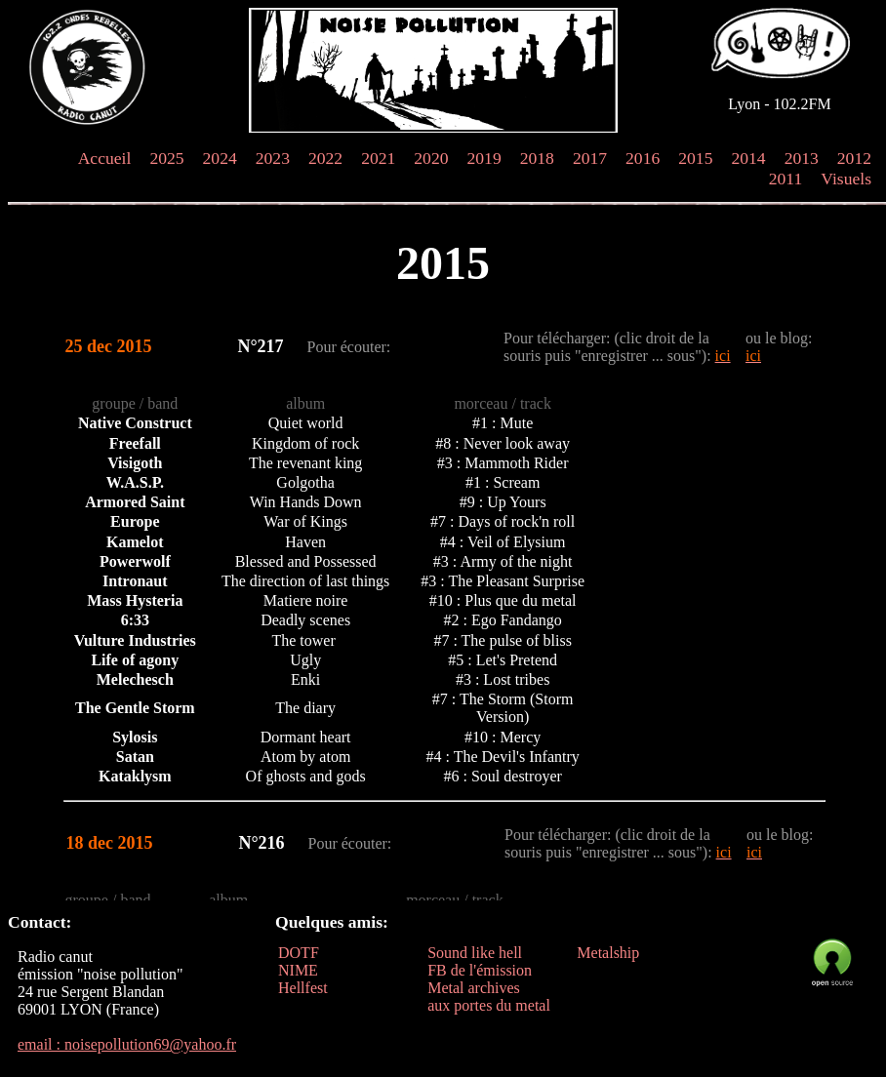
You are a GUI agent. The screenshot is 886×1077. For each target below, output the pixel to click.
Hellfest (303, 987)
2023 (273, 158)
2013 (802, 158)
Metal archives (473, 987)
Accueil (105, 158)
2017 (590, 158)
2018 (537, 158)
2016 (642, 158)
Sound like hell (474, 952)
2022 (325, 158)
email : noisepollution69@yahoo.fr (127, 1044)
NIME (298, 970)
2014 (748, 158)
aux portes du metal (488, 1005)
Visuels (846, 178)
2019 (484, 158)
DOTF (298, 952)
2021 (378, 158)
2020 (431, 158)
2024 (220, 158)
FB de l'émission (479, 970)
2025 (166, 158)
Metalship (608, 952)
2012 (854, 158)
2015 (695, 158)
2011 (786, 178)
